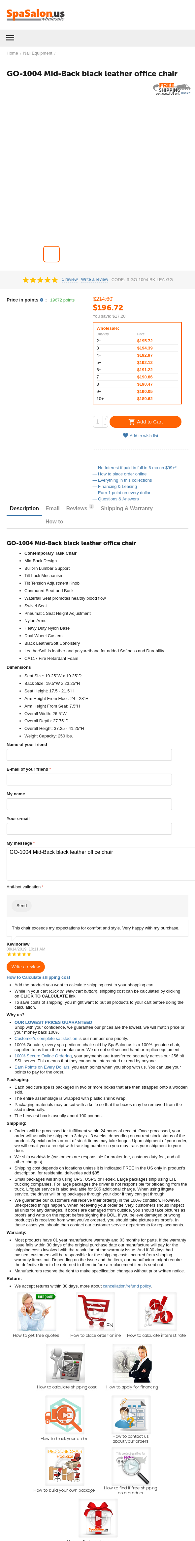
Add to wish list (140, 435)
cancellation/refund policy (127, 1286)
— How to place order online (120, 473)
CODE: (118, 279)
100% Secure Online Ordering (43, 1055)
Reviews (80, 507)
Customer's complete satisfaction (46, 1038)
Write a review (94, 279)
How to (54, 521)
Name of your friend (27, 744)
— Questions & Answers (116, 498)
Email (53, 508)
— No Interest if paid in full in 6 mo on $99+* (135, 467)
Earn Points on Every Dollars (42, 1067)
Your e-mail (18, 818)
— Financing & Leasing (115, 486)
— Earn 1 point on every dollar (122, 492)
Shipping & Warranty (127, 508)
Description (24, 508)
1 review (70, 279)
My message (19, 843)
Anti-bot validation (24, 886)
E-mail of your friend (27, 769)
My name (16, 793)
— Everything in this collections (122, 480)
